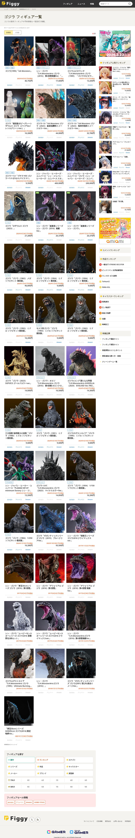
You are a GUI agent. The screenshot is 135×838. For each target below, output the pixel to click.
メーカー (12, 773)
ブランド (41, 773)
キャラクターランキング (111, 296)
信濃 (103, 319)
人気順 (17, 32)
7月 (57, 780)
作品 (40, 766)
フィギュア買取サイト (110, 344)
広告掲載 (100, 821)
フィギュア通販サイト (110, 339)
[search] (129, 4)
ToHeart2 (106, 281)
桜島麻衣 (105, 302)
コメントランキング (110, 250)
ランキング (42, 760)
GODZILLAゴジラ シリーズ (10, 744)
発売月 (11, 787)
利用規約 (128, 821)
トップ (6, 9)
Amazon (59, 85)
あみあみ (9, 85)
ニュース (81, 4)
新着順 (8, 32)
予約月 (11, 780)
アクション (45, 68)
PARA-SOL (106, 287)
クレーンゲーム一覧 (109, 362)
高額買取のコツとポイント (112, 350)
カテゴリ (70, 760)
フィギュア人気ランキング (112, 62)
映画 (7, 68)
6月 (43, 780)
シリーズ (12, 766)
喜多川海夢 (106, 313)
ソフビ (8, 120)
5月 (28, 780)
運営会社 (108, 821)
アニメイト (50, 85)
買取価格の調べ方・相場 (111, 356)
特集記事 (105, 333)
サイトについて (89, 821)
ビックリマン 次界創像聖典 (112, 270)
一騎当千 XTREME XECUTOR (113, 264)
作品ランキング (108, 259)
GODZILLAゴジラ (24, 9)
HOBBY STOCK (39, 802)
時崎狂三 (105, 324)
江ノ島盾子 (106, 307)
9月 (86, 780)
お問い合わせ (117, 821)
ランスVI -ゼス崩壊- (109, 276)
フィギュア (67, 4)
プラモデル (9, 482)
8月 (71, 780)
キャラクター (72, 766)
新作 (11, 760)
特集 (92, 4)
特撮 (12, 68)
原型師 (70, 773)
